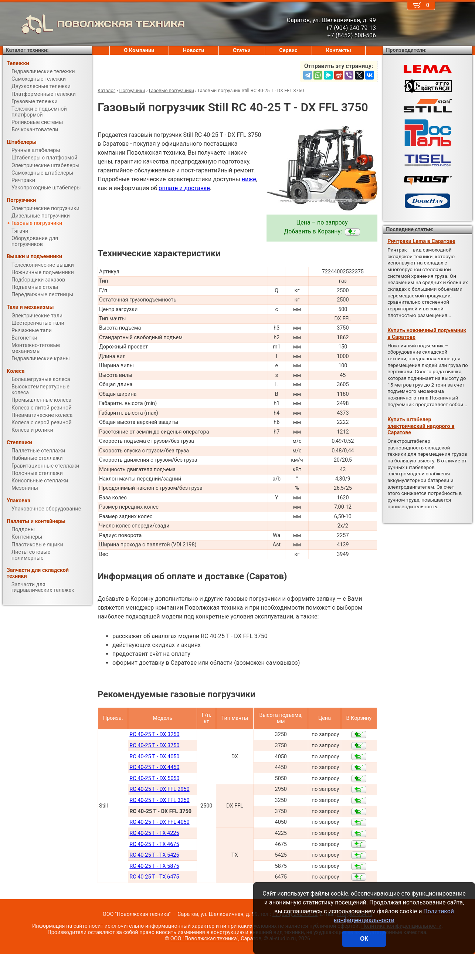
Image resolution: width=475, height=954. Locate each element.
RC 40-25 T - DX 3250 (154, 734)
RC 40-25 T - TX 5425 (154, 855)
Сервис (288, 50)
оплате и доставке (184, 188)
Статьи (242, 50)
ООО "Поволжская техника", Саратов (215, 939)
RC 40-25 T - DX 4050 (154, 757)
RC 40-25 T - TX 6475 (154, 877)
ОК (364, 939)
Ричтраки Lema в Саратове (421, 241)
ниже (249, 179)
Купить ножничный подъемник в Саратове (426, 333)
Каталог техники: (27, 50)
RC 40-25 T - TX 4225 (154, 833)
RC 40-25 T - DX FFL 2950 (159, 789)
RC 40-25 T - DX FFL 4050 (159, 822)
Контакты (338, 50)
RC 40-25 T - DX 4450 (154, 767)
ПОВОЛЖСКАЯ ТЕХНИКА (94, 24)
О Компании (139, 50)
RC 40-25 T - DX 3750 (154, 745)
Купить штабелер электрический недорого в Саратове (420, 426)
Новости (193, 50)
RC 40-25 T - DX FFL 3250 (159, 800)
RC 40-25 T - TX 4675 (154, 844)
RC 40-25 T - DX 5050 (154, 778)
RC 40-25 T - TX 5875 (154, 866)
